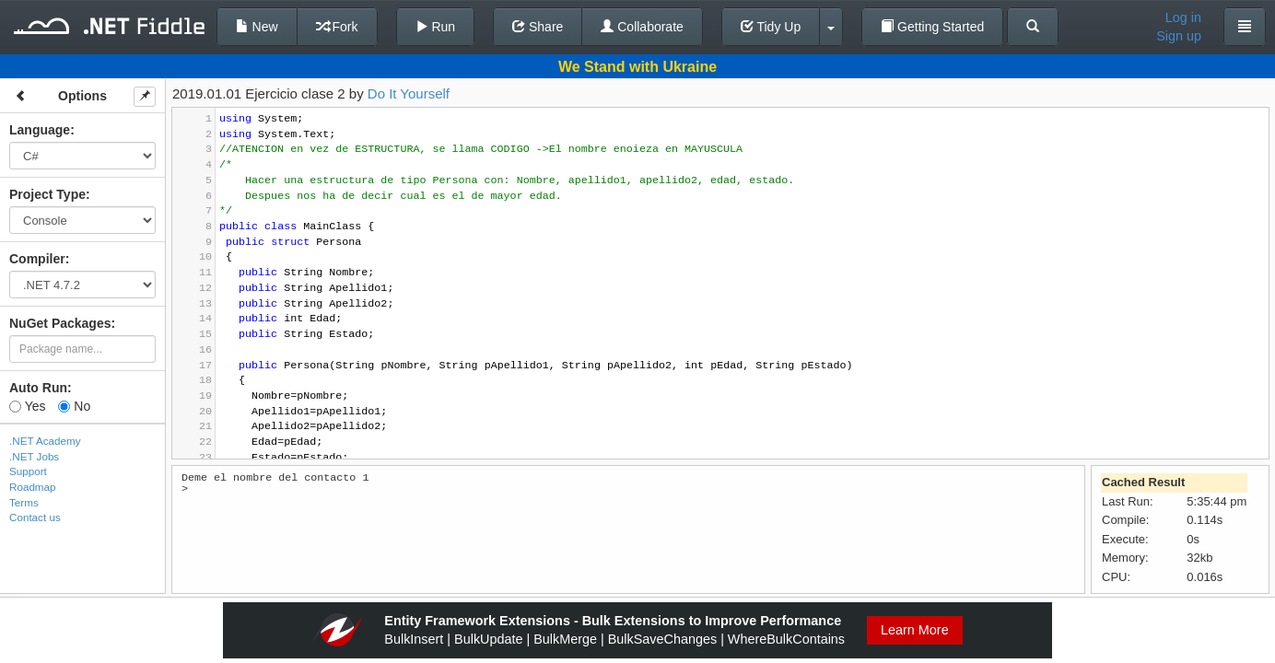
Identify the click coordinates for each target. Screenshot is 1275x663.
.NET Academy (45, 441)
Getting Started (932, 26)
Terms (24, 502)
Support (28, 471)
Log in (1183, 17)
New (257, 26)
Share (537, 26)
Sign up (1178, 36)
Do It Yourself (409, 93)
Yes (27, 406)
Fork (337, 26)
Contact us (35, 517)
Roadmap (32, 487)
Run (435, 26)
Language (39, 129)
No (74, 406)
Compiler (37, 258)
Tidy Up (771, 26)
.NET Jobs (34, 456)
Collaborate (642, 26)
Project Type (47, 194)
